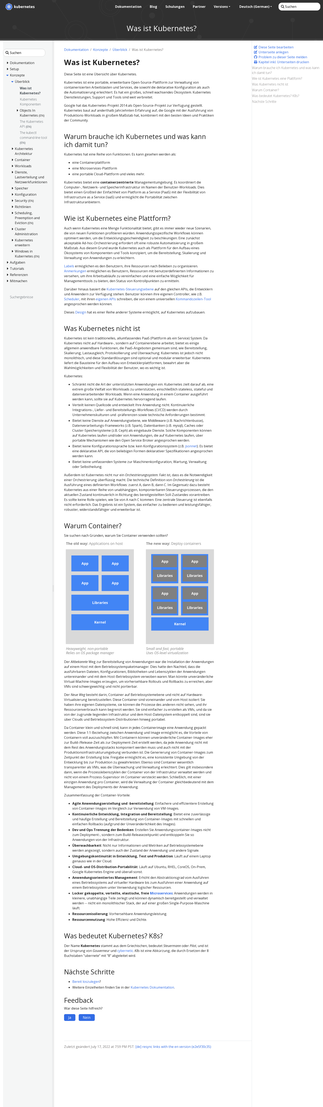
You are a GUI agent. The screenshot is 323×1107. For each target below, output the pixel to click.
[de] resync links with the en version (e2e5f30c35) (173, 1046)
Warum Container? (265, 90)
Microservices (161, 893)
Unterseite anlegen (271, 52)
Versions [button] (220, 6)
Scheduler (71, 299)
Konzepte (100, 49)
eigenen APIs (106, 299)
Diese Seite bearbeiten (274, 47)
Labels (69, 266)
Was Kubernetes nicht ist (270, 84)
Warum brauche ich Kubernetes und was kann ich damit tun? (285, 70)
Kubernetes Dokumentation (152, 987)
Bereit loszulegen (85, 981)
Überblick (119, 49)
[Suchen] (299, 7)
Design (80, 312)
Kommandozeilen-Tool (193, 299)
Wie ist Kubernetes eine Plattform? (277, 78)
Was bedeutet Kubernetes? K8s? (275, 96)
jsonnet (191, 446)
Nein (87, 1017)
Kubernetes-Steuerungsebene (130, 289)
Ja (69, 1017)
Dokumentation (76, 49)
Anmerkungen (75, 271)
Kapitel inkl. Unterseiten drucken (281, 62)
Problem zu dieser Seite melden (280, 57)
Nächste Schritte (264, 101)
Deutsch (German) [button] (254, 6)
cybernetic (125, 950)
